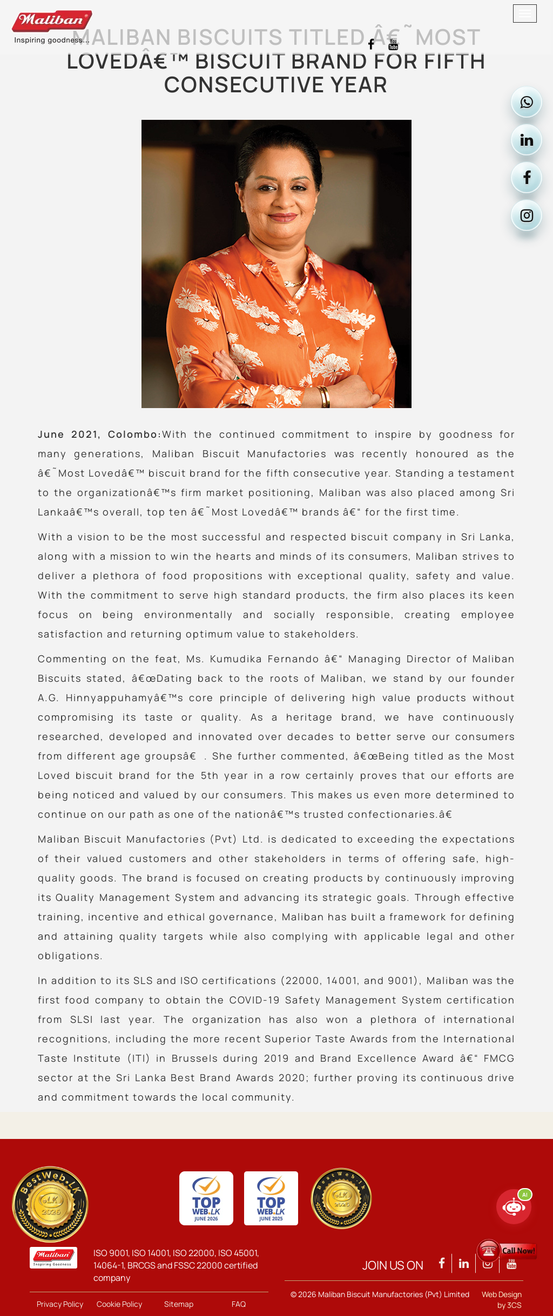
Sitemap (178, 1304)
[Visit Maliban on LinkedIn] (526, 139)
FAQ (239, 1304)
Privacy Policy (60, 1304)
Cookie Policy (119, 1304)
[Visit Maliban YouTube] (393, 44)
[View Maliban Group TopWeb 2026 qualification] (50, 1204)
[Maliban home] (247, 13)
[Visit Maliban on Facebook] (526, 177)
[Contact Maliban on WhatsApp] (526, 102)
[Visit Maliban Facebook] (371, 44)
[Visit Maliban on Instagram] (526, 215)
